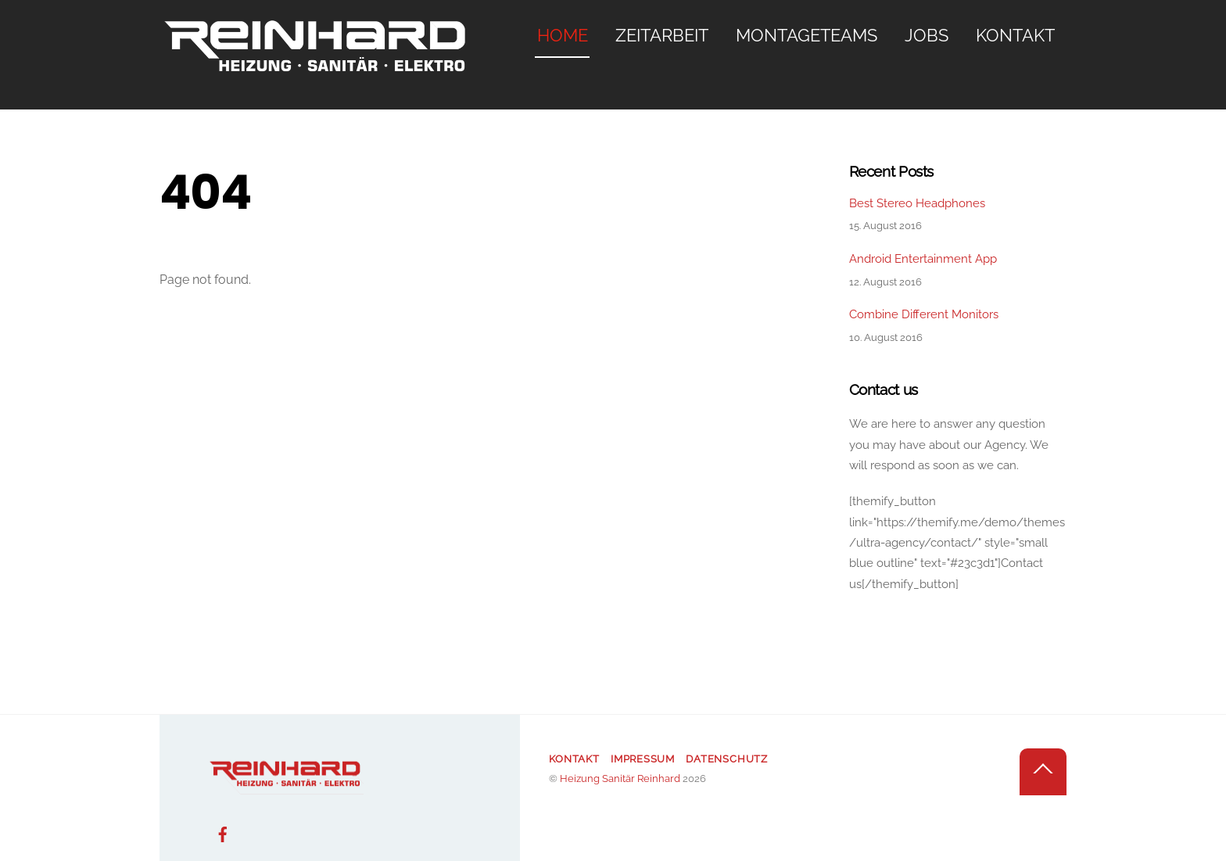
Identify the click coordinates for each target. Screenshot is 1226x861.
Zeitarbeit (661, 35)
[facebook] (222, 832)
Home (562, 35)
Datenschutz (727, 759)
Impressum (643, 759)
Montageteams (806, 35)
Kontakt (1015, 35)
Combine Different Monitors (923, 314)
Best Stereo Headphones (917, 203)
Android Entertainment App (923, 259)
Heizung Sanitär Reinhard (620, 778)
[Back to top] (1043, 771)
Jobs (926, 35)
